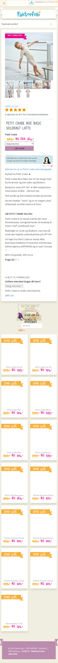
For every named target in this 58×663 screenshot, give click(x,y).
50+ (12, 295)
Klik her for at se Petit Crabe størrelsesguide (28, 169)
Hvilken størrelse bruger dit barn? (23, 281)
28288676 (25, 651)
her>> (21, 330)
